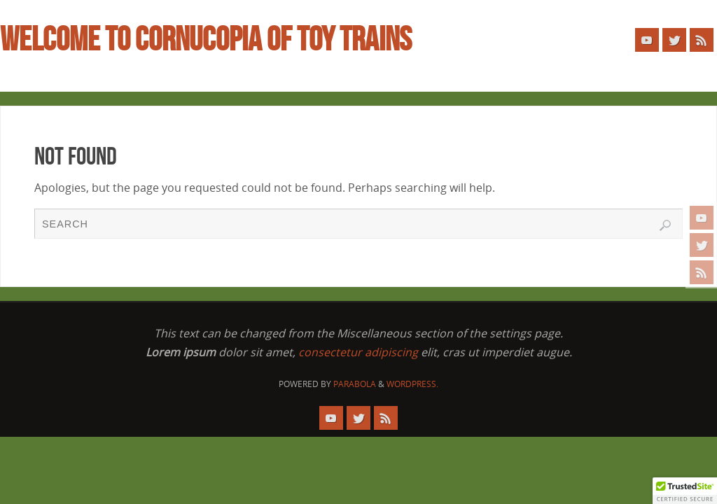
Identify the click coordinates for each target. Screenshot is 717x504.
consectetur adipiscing (358, 352)
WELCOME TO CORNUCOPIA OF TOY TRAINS (206, 39)
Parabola (354, 384)
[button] (685, 490)
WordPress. (412, 384)
